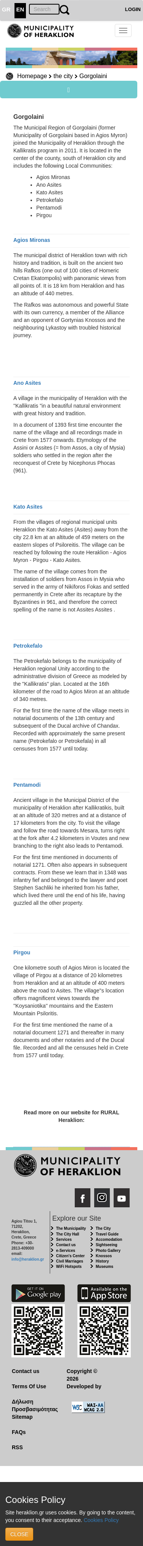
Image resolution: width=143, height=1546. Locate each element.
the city (63, 76)
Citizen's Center (70, 1256)
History (102, 1261)
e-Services (65, 1250)
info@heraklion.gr (27, 1259)
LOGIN (133, 9)
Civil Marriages (69, 1261)
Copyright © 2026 (82, 1375)
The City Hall (67, 1234)
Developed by (84, 1386)
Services (64, 1239)
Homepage (32, 76)
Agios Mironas (31, 240)
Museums (104, 1266)
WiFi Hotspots (69, 1266)
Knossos (104, 1256)
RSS (17, 1447)
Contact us (66, 1245)
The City (103, 1228)
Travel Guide (107, 1234)
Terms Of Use (29, 1386)
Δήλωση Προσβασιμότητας (33, 1405)
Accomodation (109, 1239)
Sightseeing (106, 1245)
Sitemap (22, 1417)
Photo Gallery (108, 1250)
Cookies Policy (101, 1520)
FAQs (19, 1432)
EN (20, 9)
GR (6, 9)
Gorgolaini (93, 76)
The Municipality (71, 1228)
